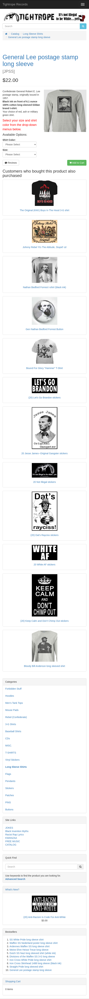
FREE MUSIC (12, 841)
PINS (8, 802)
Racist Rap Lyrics (14, 834)
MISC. (8, 745)
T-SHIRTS (10, 752)
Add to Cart (76, 162)
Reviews (11, 162)
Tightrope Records (15, 4)
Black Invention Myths (16, 831)
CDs (7, 738)
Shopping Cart (13, 981)
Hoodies (9, 695)
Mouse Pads (12, 710)
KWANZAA (11, 838)
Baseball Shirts (13, 731)
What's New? (12, 889)
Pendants (10, 781)
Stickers (9, 788)
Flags (8, 774)
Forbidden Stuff (13, 688)
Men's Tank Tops (14, 703)
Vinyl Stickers (12, 759)
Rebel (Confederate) (16, 717)
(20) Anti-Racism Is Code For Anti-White (44, 917)
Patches (9, 795)
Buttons (9, 809)
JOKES (9, 827)
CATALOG (10, 844)
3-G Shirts (10, 724)
